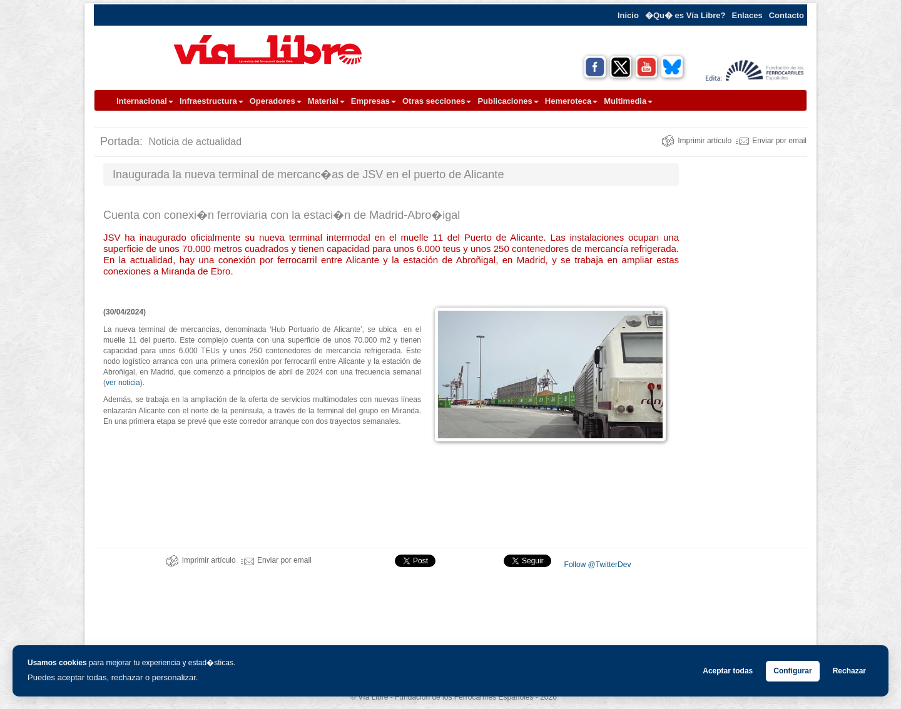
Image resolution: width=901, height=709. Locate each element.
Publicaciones (507, 101)
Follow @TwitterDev (596, 564)
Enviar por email (771, 140)
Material (326, 101)
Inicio (628, 15)
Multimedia (628, 101)
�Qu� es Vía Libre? (685, 15)
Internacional (144, 101)
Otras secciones (436, 101)
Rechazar (849, 670)
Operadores (276, 101)
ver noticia (123, 382)
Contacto (786, 15)
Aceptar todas (728, 670)
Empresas (373, 101)
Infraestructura (211, 101)
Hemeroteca (571, 101)
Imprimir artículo (696, 140)
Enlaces (747, 15)
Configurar (792, 670)
